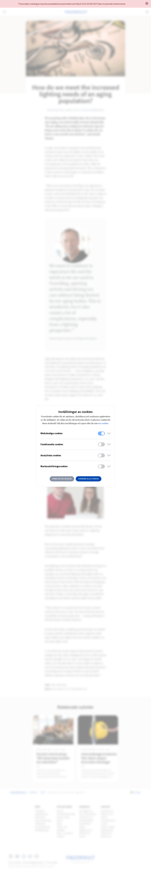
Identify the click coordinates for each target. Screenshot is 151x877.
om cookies (103, 423)
